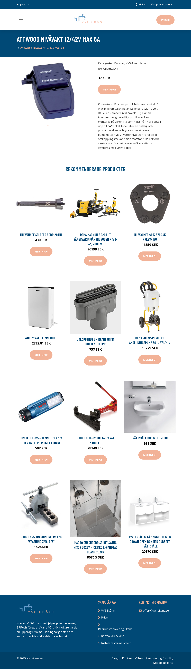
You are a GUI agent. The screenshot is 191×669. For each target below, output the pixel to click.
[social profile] (29, 4)
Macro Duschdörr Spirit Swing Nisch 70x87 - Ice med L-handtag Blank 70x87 (95, 547)
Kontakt (127, 658)
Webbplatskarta (163, 663)
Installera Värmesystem (116, 643)
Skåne (142, 4)
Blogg (115, 658)
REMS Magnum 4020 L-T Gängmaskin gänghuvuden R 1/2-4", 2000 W (95, 239)
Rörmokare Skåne (112, 636)
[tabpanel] (48, 91)
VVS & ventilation (137, 63)
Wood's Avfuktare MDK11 (41, 338)
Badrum (119, 63)
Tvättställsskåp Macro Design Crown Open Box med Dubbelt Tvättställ (150, 541)
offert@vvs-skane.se (161, 4)
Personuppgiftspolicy (159, 658)
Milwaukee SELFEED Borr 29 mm (41, 234)
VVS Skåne (108, 610)
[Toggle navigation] (21, 19)
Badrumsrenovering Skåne (115, 629)
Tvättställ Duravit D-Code (149, 438)
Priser (165, 20)
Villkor (139, 658)
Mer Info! (109, 89)
